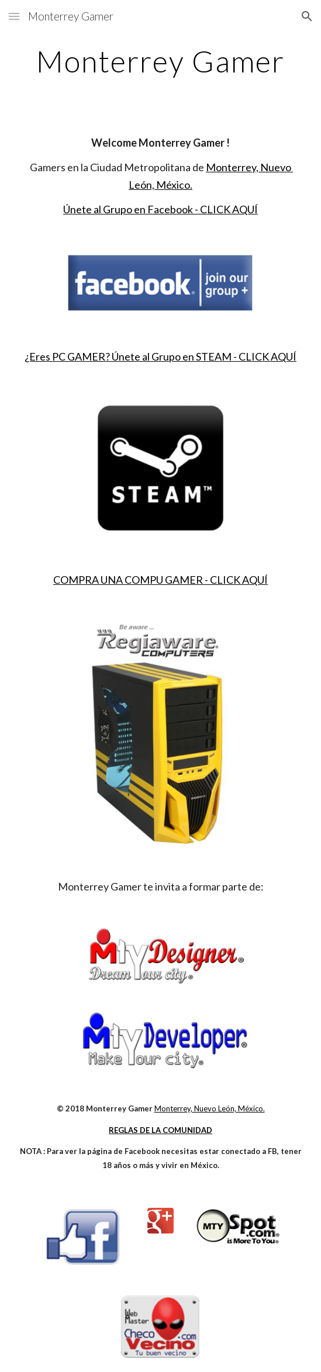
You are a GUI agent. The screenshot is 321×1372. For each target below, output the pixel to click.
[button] (14, 16)
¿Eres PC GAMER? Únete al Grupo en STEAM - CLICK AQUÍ (160, 356)
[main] (160, 61)
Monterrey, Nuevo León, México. (209, 1108)
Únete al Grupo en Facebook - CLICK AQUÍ (160, 209)
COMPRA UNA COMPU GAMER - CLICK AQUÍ (160, 579)
